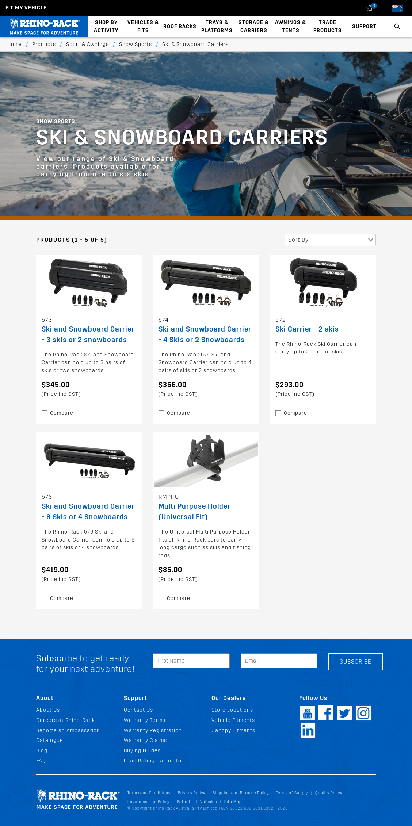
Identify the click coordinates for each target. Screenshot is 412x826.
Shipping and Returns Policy (241, 793)
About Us (48, 710)
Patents (185, 801)
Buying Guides (142, 750)
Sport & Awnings (87, 44)
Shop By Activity (106, 26)
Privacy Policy (191, 793)
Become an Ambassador (67, 730)
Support (364, 26)
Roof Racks (180, 26)
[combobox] (330, 240)
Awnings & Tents (290, 26)
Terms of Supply (292, 793)
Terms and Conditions (149, 793)
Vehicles (208, 801)
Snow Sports (135, 44)
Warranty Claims (145, 740)
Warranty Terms (144, 720)
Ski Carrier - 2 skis (307, 329)
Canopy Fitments (233, 730)
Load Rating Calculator (154, 761)
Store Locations (232, 710)
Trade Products (327, 26)
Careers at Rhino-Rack (65, 720)
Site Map (233, 801)
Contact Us (138, 710)
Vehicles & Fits (143, 26)
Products (44, 44)
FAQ (41, 761)
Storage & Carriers (254, 26)
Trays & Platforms (217, 26)
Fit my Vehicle (26, 8)
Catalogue (49, 740)
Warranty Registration (153, 730)
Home (14, 44)
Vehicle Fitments (233, 720)
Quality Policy (328, 793)
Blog (41, 750)
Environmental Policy (148, 801)
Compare (61, 413)
